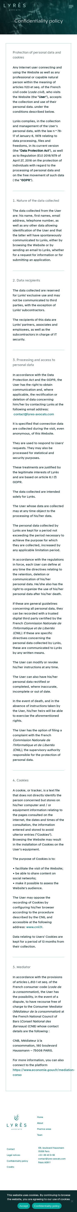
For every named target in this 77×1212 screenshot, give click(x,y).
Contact (11, 1149)
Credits (10, 1167)
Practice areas (44, 1129)
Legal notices (13, 1155)
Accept (24, 1205)
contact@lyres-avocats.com (34, 414)
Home (40, 1117)
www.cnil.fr (34, 927)
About (40, 1123)
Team (39, 1135)
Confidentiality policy (17, 1161)
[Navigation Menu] (71, 7)
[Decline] (72, 1201)
